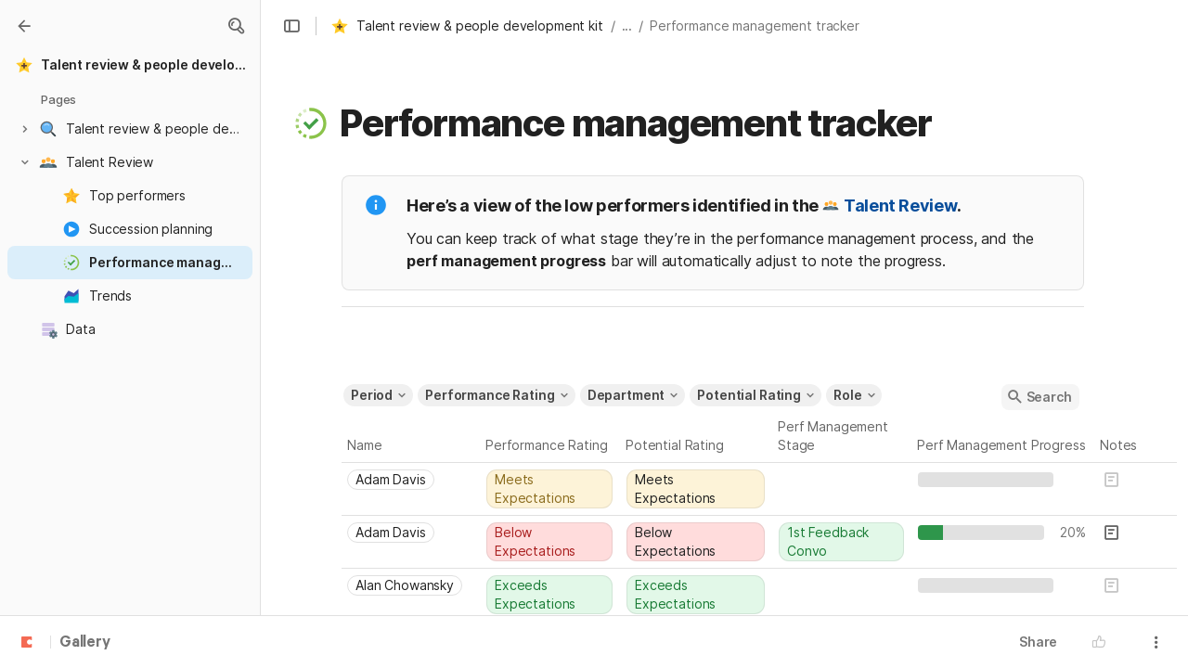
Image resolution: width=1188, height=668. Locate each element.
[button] (236, 26)
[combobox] (411, 479)
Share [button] (1038, 641)
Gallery (84, 643)
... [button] (627, 25)
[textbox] (1073, 479)
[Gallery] (24, 26)
